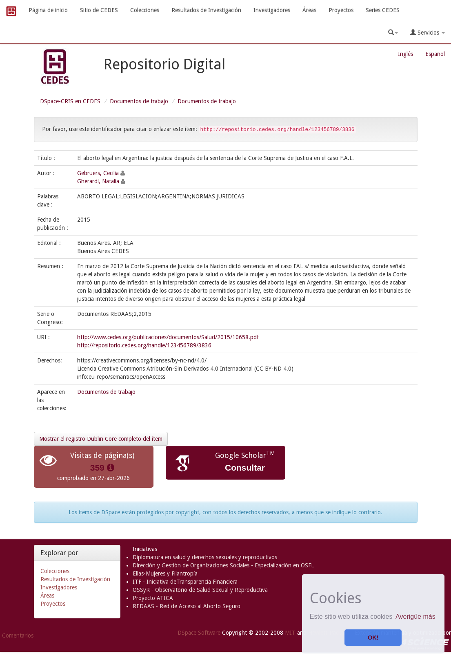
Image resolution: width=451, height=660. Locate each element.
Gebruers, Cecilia (98, 173)
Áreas (309, 10)
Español (435, 54)
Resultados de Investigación (206, 10)
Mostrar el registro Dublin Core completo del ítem (100, 439)
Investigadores (271, 10)
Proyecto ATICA (153, 598)
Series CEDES (383, 10)
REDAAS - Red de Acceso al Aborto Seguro (186, 606)
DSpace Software (199, 632)
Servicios (427, 32)
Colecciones (144, 10)
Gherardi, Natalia (98, 181)
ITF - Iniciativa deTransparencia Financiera (185, 581)
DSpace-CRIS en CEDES (70, 101)
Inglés (405, 54)
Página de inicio (48, 10)
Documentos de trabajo (139, 101)
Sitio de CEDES (99, 10)
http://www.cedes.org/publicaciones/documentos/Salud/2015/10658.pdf (168, 337)
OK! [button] (373, 637)
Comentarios (17, 635)
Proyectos (341, 10)
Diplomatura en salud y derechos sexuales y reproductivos (205, 557)
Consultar (245, 467)
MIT (290, 632)
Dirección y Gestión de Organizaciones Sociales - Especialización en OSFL (223, 565)
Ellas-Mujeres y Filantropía (165, 573)
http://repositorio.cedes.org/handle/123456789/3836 (144, 345)
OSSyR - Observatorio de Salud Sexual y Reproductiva (200, 590)
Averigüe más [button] (415, 616)
